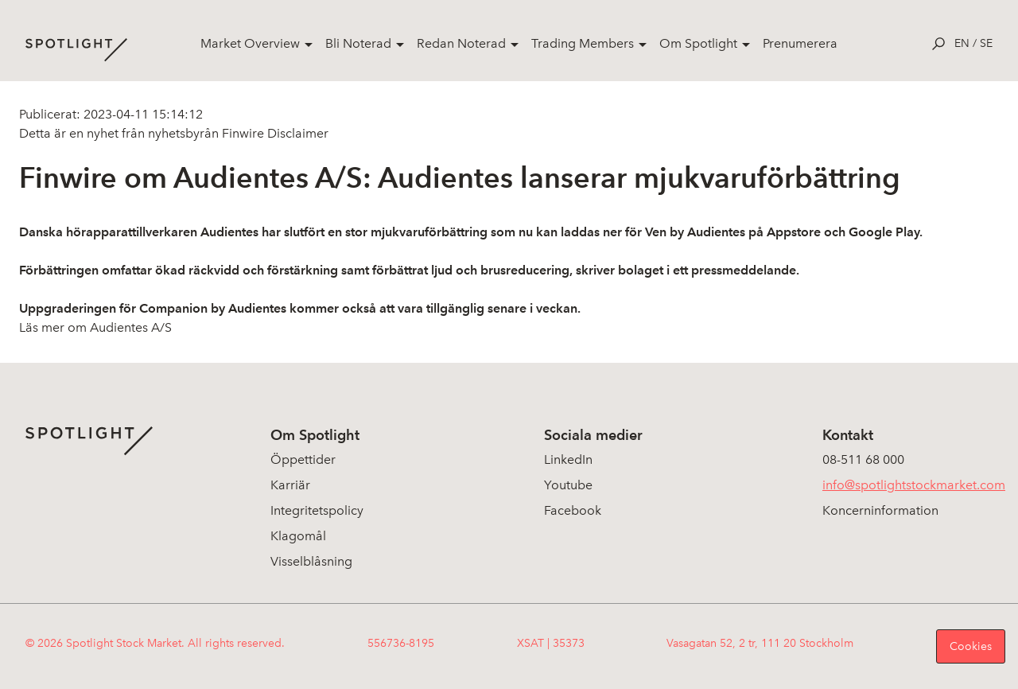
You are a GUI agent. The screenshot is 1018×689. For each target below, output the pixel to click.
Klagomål (298, 535)
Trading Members (582, 43)
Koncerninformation (880, 510)
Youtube (568, 484)
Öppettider (303, 459)
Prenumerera (800, 43)
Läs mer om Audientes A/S (95, 327)
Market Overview (250, 43)
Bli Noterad (358, 43)
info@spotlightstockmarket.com (913, 484)
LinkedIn (568, 459)
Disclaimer (296, 133)
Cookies (971, 646)
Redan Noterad (461, 43)
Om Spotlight (698, 43)
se (986, 43)
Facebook (572, 510)
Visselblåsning (311, 561)
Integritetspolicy (316, 510)
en (961, 43)
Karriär (290, 484)
